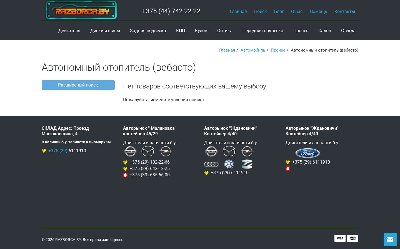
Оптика (224, 30)
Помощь (318, 11)
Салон (324, 30)
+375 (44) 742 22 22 (171, 11)
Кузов (201, 30)
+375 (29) (58, 150)
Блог (279, 11)
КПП (180, 30)
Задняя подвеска (148, 30)
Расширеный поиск (78, 85)
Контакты (344, 11)
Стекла (348, 30)
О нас (296, 11)
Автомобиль (253, 50)
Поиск (260, 11)
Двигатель (69, 30)
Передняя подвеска (262, 30)
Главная (238, 11)
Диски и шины (105, 30)
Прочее (300, 30)
